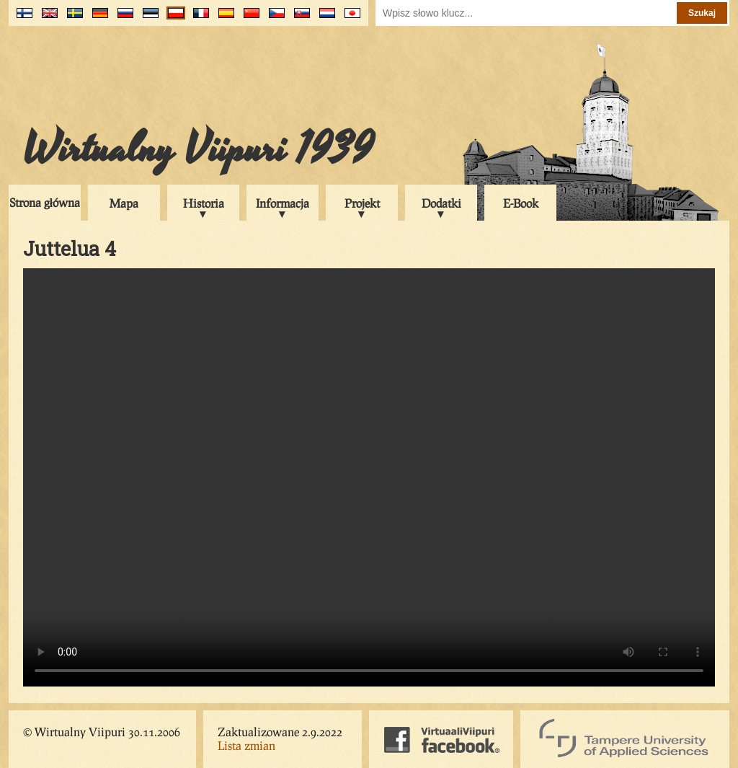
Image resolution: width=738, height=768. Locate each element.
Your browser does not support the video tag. (369, 477)
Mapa (124, 203)
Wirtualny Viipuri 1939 (198, 149)
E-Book (520, 203)
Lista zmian (246, 745)
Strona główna (44, 202)
